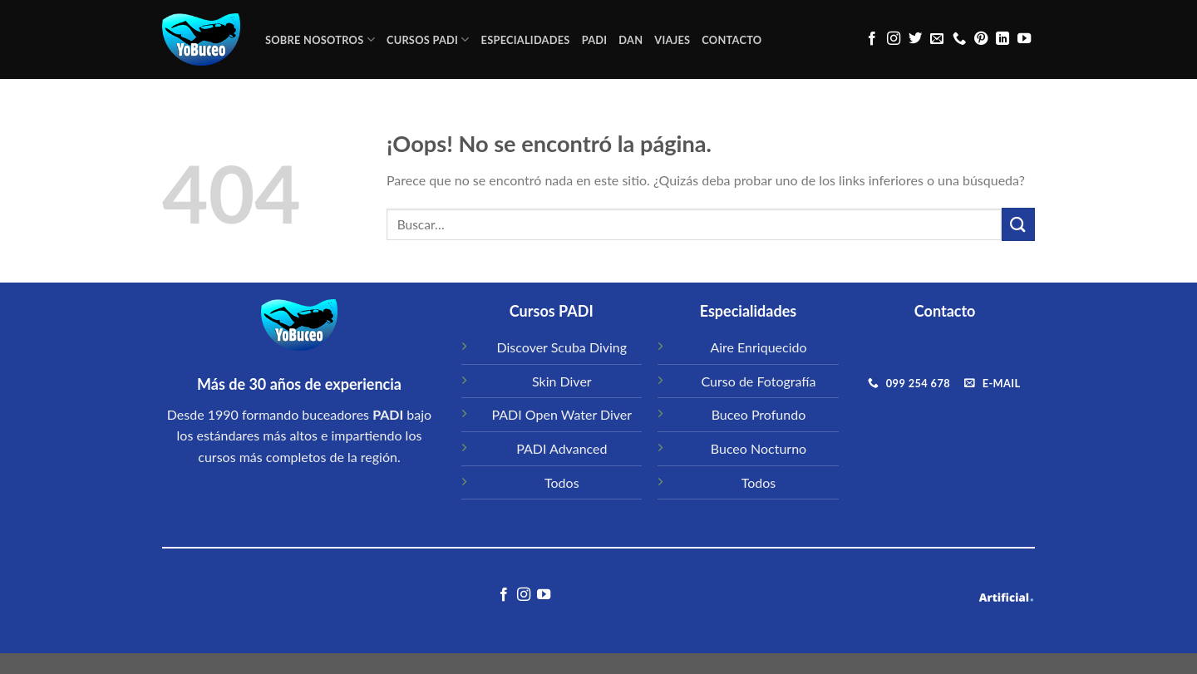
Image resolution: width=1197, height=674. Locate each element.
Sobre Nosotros (320, 39)
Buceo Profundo (759, 414)
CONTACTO (731, 40)
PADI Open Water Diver (561, 414)
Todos (561, 482)
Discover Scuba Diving (562, 347)
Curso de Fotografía (759, 381)
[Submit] (1018, 224)
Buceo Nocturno (758, 448)
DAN (630, 40)
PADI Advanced (561, 448)
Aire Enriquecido (758, 347)
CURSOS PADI (428, 39)
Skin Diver (562, 381)
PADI (595, 40)
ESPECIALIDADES (525, 40)
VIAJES (672, 40)
